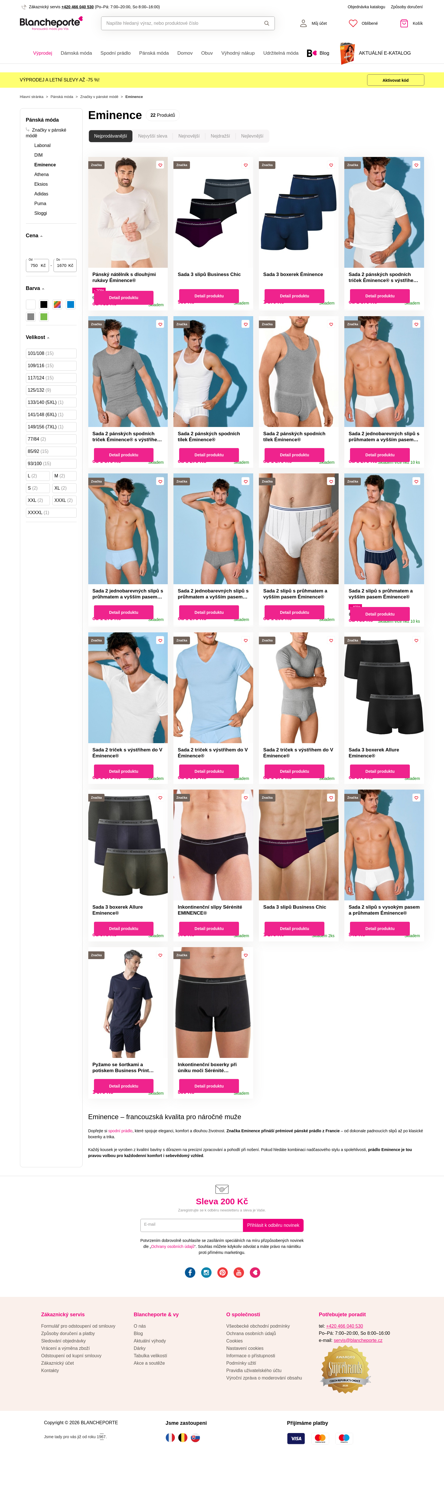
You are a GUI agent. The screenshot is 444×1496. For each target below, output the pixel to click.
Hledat (266, 23)
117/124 (41, 381)
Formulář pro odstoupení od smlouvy (78, 1357)
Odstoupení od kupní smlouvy (71, 1387)
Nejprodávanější (110, 139)
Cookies (234, 1372)
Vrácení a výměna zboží (65, 1380)
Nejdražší (220, 139)
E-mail (151, 1256)
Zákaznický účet (57, 1394)
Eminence (45, 168)
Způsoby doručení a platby (68, 1365)
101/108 (41, 356)
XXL (35, 503)
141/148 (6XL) (46, 418)
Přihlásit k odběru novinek (273, 1256)
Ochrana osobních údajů (251, 1365)
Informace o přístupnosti (250, 1387)
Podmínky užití (241, 1394)
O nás (140, 1357)
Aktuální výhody (150, 1372)
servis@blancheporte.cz (358, 1372)
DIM (38, 158)
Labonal (42, 148)
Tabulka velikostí (150, 1387)
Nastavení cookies (245, 1380)
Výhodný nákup (238, 53)
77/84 (37, 442)
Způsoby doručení (407, 7)
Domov (185, 53)
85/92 (38, 454)
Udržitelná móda (280, 53)
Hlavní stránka (32, 100)
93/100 (39, 467)
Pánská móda (154, 53)
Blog (138, 1365)
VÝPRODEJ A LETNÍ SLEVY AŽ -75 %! (60, 81)
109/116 (41, 369)
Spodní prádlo (116, 53)
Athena (41, 177)
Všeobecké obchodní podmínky (258, 1357)
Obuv (207, 53)
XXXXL (38, 516)
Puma (40, 207)
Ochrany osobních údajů (172, 1278)
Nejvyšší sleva (152, 139)
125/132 (39, 393)
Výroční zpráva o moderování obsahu (264, 1409)
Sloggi (40, 216)
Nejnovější (189, 139)
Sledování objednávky (63, 1372)
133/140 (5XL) (46, 405)
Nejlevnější (252, 139)
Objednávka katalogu (366, 7)
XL (60, 491)
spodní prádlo (120, 1162)
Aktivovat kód (391, 81)
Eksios (41, 187)
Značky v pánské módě (99, 100)
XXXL (63, 503)
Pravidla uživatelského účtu (254, 1402)
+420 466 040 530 (78, 7)
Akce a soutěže (149, 1394)
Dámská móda (76, 53)
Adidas (41, 197)
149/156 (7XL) (46, 430)
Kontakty (50, 1402)
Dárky (140, 1380)
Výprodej (42, 53)
